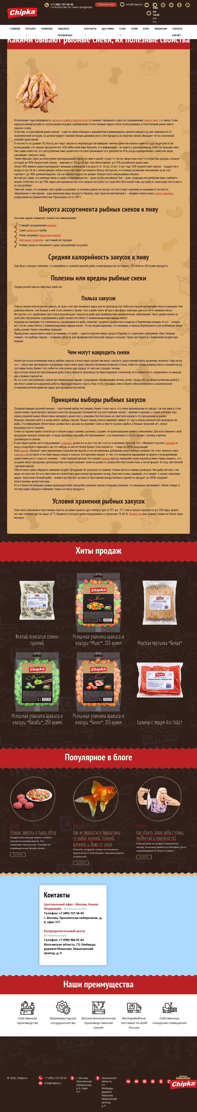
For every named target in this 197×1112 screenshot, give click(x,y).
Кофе (134, 28)
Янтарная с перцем (31, 240)
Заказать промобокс (65, 32)
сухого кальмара (164, 193)
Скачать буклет (177, 32)
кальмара (66, 443)
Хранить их (135, 514)
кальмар (51, 225)
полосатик (45, 235)
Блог (146, 28)
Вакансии (161, 28)
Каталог (30, 31)
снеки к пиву (151, 120)
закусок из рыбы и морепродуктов (71, 120)
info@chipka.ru (134, 4)
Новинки (47, 28)
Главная (15, 28)
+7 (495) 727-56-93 (55, 1078)
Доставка (108, 28)
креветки (31, 230)
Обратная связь (106, 4)
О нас (122, 31)
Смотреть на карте (77, 908)
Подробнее (18, 854)
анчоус (57, 235)
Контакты (90, 31)
